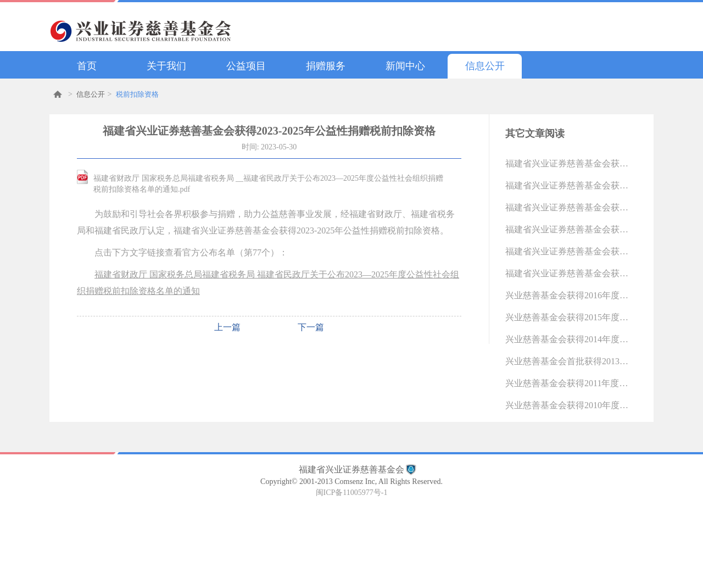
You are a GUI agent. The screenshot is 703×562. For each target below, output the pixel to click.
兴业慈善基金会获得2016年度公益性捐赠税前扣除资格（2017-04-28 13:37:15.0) (568, 295)
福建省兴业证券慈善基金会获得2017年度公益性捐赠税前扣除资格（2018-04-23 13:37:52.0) (568, 273)
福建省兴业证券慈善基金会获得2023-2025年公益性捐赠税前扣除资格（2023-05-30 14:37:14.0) (568, 185)
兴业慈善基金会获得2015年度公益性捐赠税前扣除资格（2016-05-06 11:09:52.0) (568, 317)
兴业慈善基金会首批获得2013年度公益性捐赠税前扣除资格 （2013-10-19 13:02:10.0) (568, 361)
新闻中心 (405, 65)
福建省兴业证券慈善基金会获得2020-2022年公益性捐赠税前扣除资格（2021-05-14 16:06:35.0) (568, 207)
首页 (87, 65)
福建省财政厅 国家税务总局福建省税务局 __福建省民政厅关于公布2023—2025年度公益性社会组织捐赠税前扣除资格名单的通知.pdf (268, 183)
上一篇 (227, 327)
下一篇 (311, 327)
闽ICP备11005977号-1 (352, 492)
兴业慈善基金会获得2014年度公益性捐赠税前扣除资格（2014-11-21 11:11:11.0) (568, 339)
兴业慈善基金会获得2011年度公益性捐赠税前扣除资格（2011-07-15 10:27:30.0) (568, 383)
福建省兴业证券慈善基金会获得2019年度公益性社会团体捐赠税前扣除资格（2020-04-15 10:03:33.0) (568, 229)
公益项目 (246, 65)
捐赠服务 (325, 65)
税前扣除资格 (137, 94)
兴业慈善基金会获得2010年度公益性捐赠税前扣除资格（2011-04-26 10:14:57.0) (568, 405)
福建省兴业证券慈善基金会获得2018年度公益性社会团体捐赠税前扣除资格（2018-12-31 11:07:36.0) (568, 251)
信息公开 (485, 65)
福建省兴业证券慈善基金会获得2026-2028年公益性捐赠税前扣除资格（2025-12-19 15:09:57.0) (568, 163)
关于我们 (166, 65)
